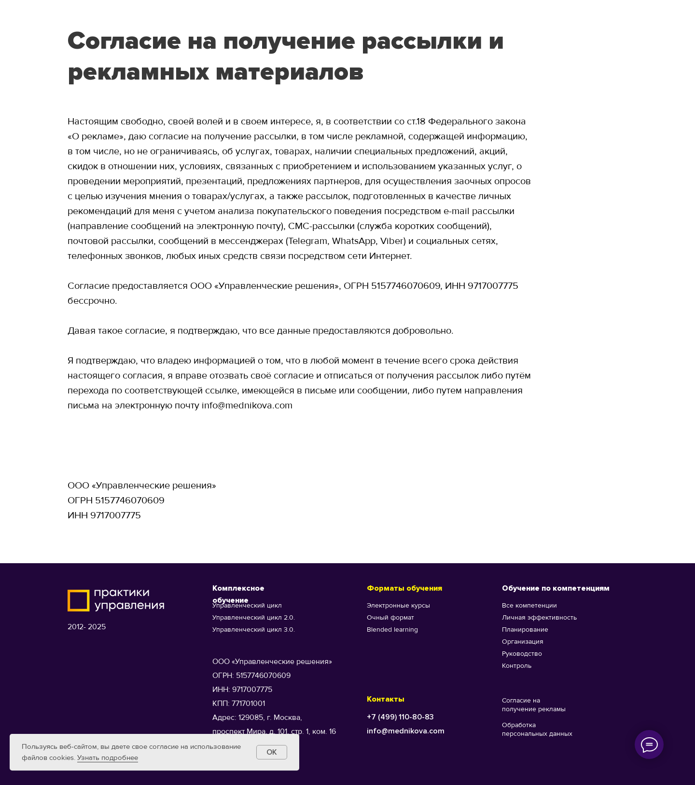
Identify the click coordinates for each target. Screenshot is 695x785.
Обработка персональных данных (537, 729)
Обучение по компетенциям (556, 588)
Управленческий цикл (247, 605)
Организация (522, 641)
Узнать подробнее (107, 757)
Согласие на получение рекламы (534, 704)
